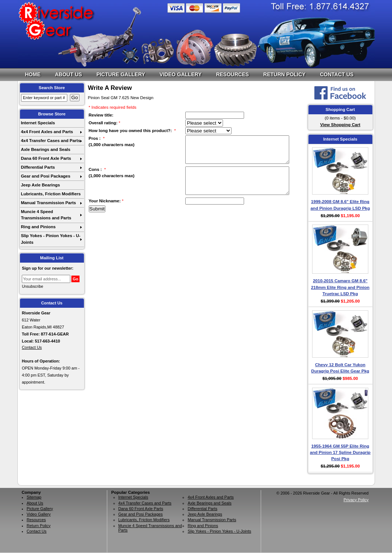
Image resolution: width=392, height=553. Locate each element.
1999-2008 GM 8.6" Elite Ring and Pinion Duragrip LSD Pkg (340, 204)
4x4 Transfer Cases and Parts (50, 140)
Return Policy (284, 74)
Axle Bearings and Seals (45, 149)
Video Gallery (180, 74)
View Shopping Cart (340, 124)
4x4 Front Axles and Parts (47, 131)
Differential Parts (38, 167)
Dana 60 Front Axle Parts (46, 158)
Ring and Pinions (38, 227)
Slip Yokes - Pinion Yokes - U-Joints (50, 238)
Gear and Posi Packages (45, 176)
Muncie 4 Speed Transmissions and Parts (46, 214)
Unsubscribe (32, 286)
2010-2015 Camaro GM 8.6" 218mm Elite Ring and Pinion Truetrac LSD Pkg (340, 287)
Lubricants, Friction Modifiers (51, 194)
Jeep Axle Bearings (40, 185)
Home (33, 74)
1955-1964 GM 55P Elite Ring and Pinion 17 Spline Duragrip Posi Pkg (340, 452)
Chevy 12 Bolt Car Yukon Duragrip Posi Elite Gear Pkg (340, 368)
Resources (232, 74)
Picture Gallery (121, 74)
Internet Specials (38, 123)
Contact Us (337, 74)
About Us (68, 74)
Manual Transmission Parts (48, 202)
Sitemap (34, 497)
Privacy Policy (356, 500)
